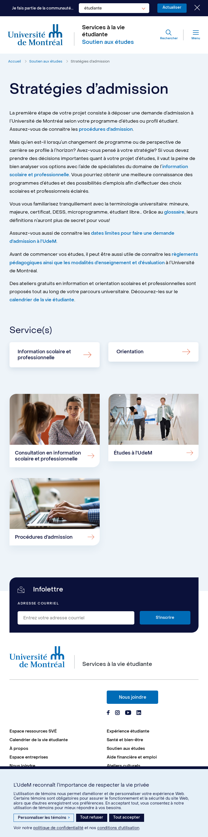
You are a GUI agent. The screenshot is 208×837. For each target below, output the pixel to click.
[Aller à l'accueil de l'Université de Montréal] (35, 35)
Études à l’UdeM (133, 452)
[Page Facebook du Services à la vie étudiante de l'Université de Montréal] (108, 714)
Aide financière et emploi (132, 757)
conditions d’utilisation (118, 828)
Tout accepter (126, 817)
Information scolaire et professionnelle (45, 353)
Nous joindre (132, 698)
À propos (18, 749)
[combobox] (113, 8)
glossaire (174, 212)
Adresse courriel (38, 604)
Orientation (130, 350)
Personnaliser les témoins (44, 817)
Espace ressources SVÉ (33, 731)
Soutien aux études (45, 62)
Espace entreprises (28, 757)
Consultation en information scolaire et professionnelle (48, 455)
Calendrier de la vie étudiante (38, 740)
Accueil (14, 62)
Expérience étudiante (128, 731)
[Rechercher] (168, 35)
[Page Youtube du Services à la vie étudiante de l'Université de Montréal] (128, 714)
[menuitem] (55, 732)
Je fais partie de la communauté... (41, 8)
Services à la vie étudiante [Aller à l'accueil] (103, 31)
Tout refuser (91, 817)
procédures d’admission (106, 130)
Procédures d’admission (44, 537)
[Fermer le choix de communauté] (193, 8)
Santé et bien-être (125, 740)
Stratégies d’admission (90, 62)
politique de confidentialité (58, 828)
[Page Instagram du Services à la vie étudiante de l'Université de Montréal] (117, 714)
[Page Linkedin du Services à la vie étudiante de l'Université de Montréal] (138, 714)
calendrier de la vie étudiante (42, 299)
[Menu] (191, 35)
